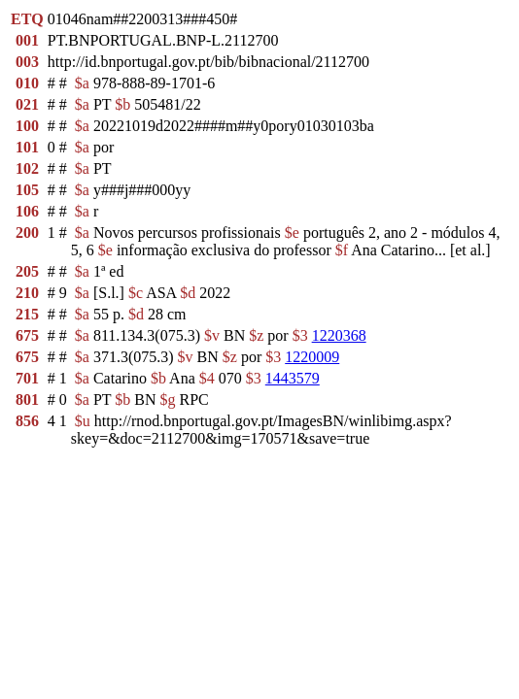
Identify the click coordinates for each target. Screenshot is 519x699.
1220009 (312, 357)
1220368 (339, 335)
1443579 (292, 378)
